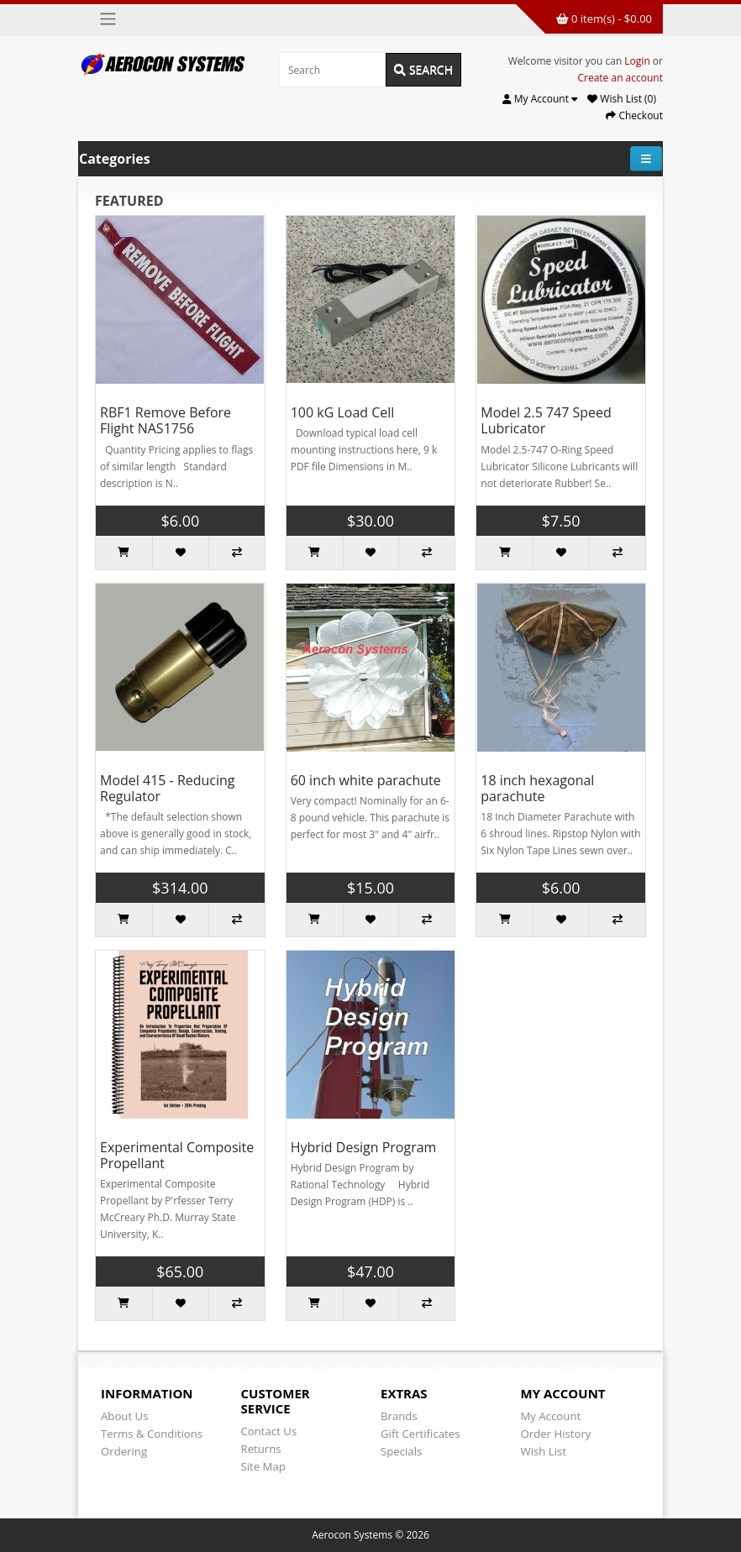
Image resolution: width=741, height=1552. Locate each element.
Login (636, 61)
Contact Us (269, 1431)
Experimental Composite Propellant (177, 1155)
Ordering (124, 1451)
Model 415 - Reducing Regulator (167, 788)
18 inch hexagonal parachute (537, 788)
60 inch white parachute (366, 780)
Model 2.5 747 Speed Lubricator (546, 420)
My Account (551, 1416)
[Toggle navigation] (108, 19)
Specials (401, 1451)
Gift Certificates (420, 1433)
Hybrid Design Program (364, 1147)
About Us (124, 1416)
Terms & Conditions (151, 1433)
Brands (399, 1416)
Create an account (620, 78)
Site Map (263, 1466)
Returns (261, 1448)
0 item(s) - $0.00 (604, 18)
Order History (556, 1433)
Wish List (544, 1451)
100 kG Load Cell (343, 412)
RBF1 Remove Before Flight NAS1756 (165, 420)
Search (423, 69)
